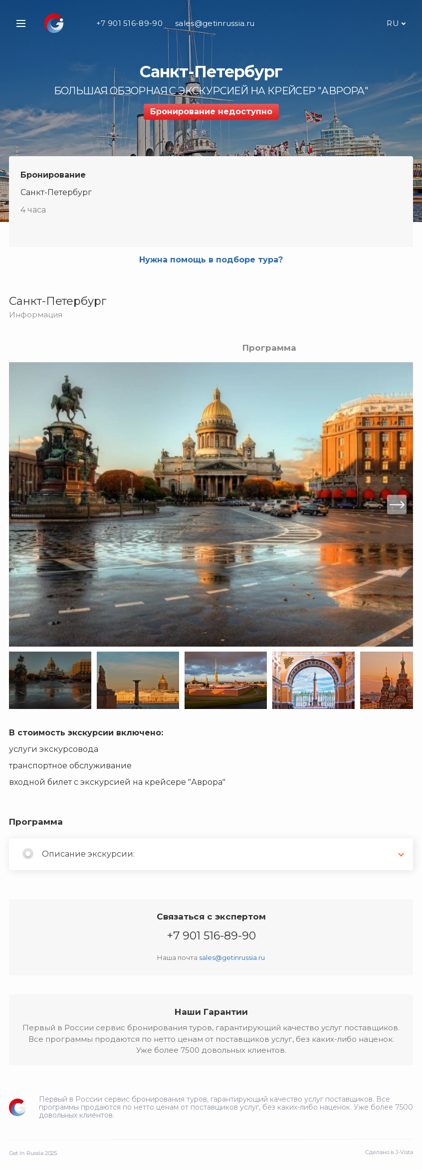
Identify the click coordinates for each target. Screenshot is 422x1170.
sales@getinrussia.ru (214, 23)
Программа (269, 348)
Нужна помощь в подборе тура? (211, 259)
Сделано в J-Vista (389, 1152)
